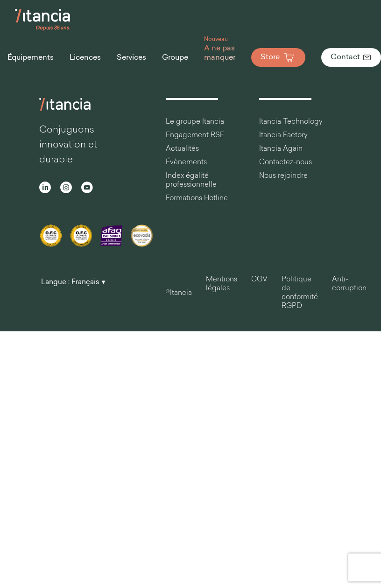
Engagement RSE (195, 135)
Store (278, 57)
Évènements (186, 162)
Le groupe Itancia (195, 122)
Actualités (182, 149)
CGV (259, 279)
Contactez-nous (285, 162)
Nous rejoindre (283, 176)
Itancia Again (281, 149)
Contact (351, 57)
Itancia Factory (283, 135)
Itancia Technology (291, 122)
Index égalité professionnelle (191, 181)
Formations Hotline (197, 198)
